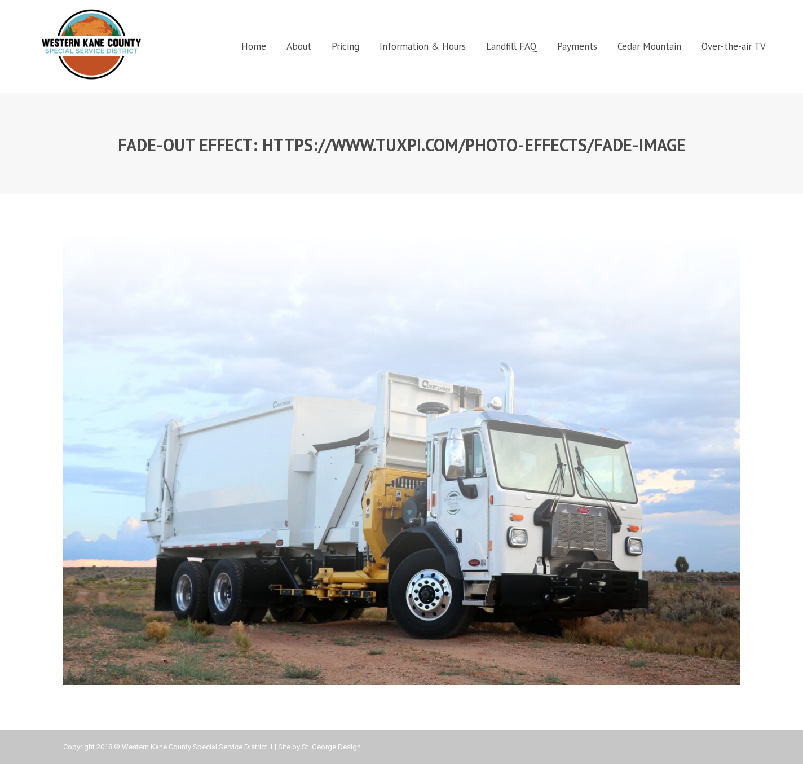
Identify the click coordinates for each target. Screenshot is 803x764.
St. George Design (331, 747)
